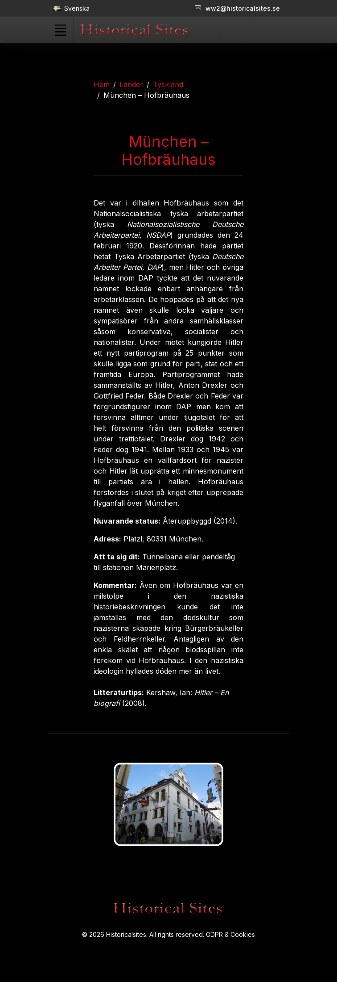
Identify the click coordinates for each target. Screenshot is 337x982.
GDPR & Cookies (230, 934)
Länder (131, 84)
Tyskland (168, 84)
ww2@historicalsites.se (237, 8)
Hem (102, 84)
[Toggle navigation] (60, 30)
